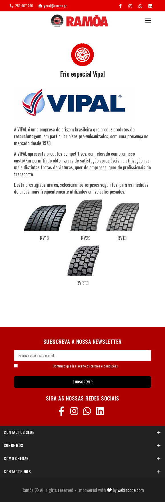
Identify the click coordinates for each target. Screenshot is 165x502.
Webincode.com (131, 490)
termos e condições (104, 366)
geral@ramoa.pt (53, 5)
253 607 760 (21, 5)
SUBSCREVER (82, 381)
